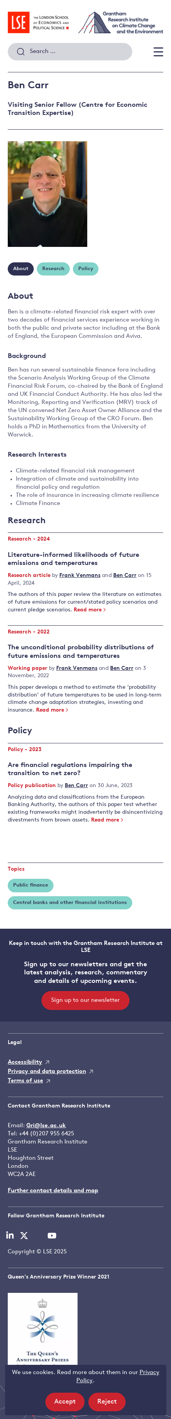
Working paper (28, 668)
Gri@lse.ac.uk (46, 1126)
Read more (90, 610)
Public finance (30, 885)
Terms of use (25, 1081)
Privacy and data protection (47, 1072)
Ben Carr (124, 576)
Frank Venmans (79, 576)
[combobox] (70, 52)
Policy (85, 268)
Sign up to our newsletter (85, 1000)
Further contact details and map (53, 1191)
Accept (69, 1404)
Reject (111, 1404)
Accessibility (25, 1062)
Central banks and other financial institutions (70, 902)
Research (53, 268)
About (20, 268)
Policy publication (32, 786)
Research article (30, 576)
